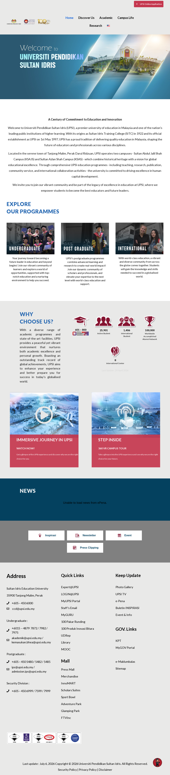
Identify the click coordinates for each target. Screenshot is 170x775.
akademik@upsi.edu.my (27, 638)
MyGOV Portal (125, 647)
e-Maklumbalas (125, 661)
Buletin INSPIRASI (127, 608)
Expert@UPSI (70, 587)
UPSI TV (121, 594)
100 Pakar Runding (73, 621)
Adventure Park (71, 704)
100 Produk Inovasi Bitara (77, 628)
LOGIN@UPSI (70, 594)
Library (65, 642)
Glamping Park (70, 711)
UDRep (66, 635)
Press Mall (67, 669)
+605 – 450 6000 (22, 603)
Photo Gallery (124, 587)
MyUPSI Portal (70, 601)
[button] (148, 4)
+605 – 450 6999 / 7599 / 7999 (31, 691)
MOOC (65, 649)
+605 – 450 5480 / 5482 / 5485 (31, 662)
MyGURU (67, 615)
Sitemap (121, 668)
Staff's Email (69, 608)
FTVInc (66, 718)
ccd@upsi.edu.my (23, 608)
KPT (118, 640)
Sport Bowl (68, 697)
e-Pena (120, 601)
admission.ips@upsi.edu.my (29, 671)
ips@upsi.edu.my (22, 667)
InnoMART (68, 683)
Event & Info (124, 615)
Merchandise (69, 676)
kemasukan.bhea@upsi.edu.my (31, 642)
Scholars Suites (70, 690)
